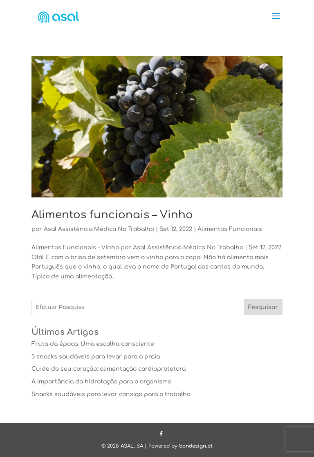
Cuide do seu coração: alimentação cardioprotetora (108, 369)
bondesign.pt (196, 446)
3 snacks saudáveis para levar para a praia (95, 357)
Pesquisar (263, 307)
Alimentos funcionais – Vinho (112, 215)
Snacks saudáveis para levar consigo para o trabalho (111, 394)
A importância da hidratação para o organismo (101, 382)
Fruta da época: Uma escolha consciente (92, 344)
